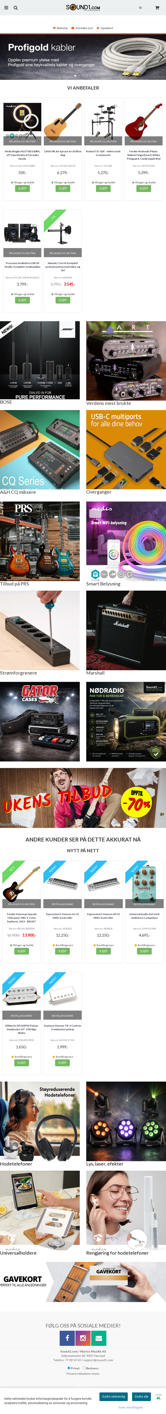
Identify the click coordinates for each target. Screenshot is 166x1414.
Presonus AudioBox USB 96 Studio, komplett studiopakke (22, 264)
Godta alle (141, 1396)
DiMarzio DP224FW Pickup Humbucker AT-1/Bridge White (21, 1029)
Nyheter (60, 28)
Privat (73, 1368)
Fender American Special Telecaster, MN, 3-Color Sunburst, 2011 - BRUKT (21, 917)
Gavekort (105, 28)
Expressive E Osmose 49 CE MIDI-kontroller (103, 915)
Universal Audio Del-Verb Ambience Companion (144, 915)
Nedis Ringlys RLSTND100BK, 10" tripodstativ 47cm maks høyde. (22, 155)
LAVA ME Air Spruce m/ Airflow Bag (62, 153)
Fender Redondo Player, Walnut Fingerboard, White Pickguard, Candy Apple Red (143, 155)
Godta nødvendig (113, 1396)
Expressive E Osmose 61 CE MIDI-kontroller (62, 915)
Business (91, 1368)
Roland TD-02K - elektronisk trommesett (103, 153)
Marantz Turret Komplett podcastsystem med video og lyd (62, 266)
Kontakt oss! (82, 28)
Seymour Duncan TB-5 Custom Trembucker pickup (62, 1027)
